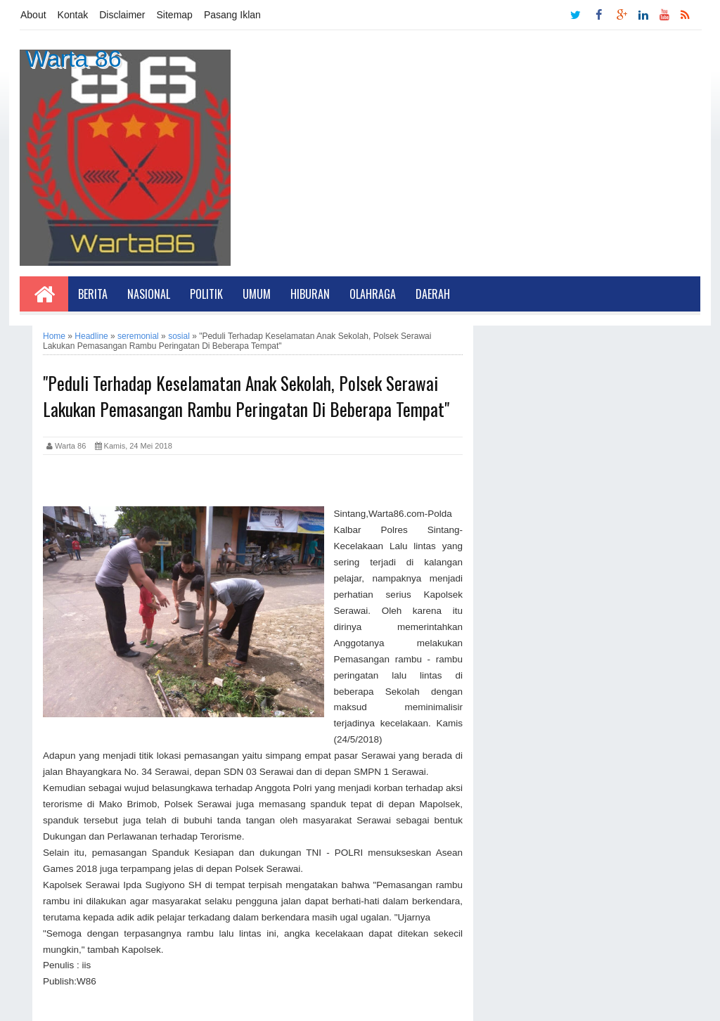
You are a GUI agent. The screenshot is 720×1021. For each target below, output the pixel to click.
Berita (93, 293)
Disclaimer (122, 14)
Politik (206, 293)
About (33, 14)
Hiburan (310, 293)
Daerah (433, 293)
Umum (257, 293)
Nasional (148, 293)
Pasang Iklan (232, 14)
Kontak (73, 14)
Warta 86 (73, 58)
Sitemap (175, 14)
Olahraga (372, 293)
